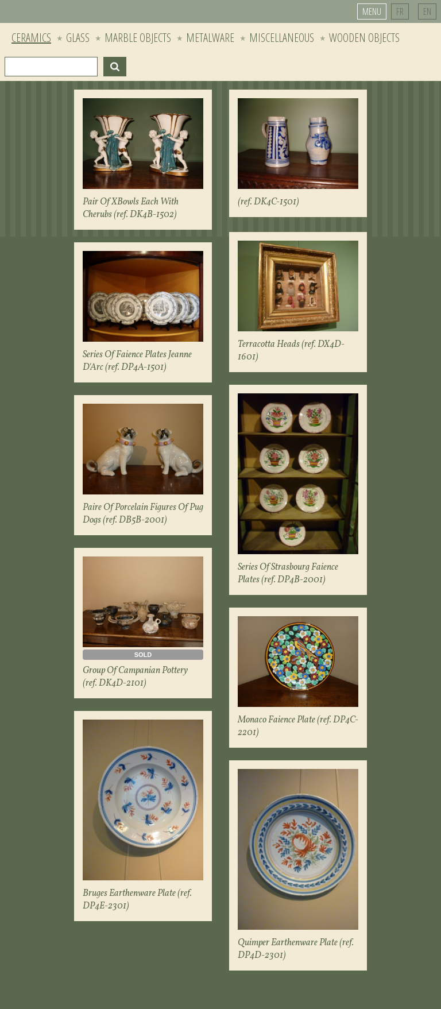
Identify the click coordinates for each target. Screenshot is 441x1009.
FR (400, 11)
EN (427, 11)
